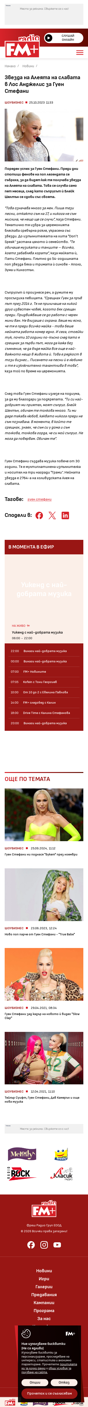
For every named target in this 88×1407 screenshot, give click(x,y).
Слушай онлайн (59, 38)
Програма (44, 1311)
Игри (44, 1279)
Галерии (44, 1287)
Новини (28, 66)
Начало (10, 66)
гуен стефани (40, 499)
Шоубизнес (14, 102)
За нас (44, 1318)
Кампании (44, 1303)
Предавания (44, 1295)
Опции (35, 1382)
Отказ (64, 1382)
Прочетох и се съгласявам (49, 1393)
